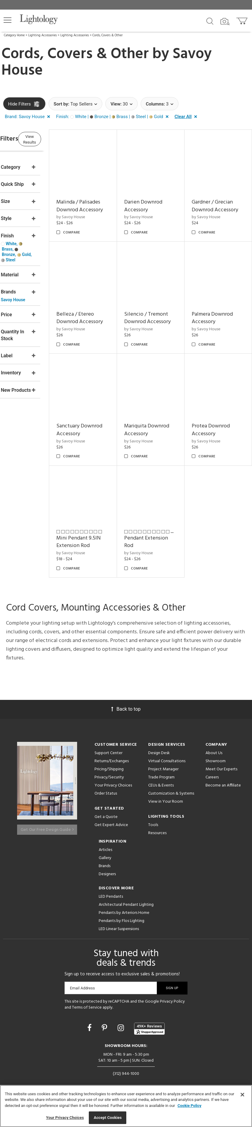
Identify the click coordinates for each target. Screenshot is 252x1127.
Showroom (216, 759)
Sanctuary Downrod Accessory (155, 420)
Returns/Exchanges (111, 759)
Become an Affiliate (223, 783)
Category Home (14, 35)
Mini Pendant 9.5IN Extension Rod (161, 536)
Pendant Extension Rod (218, 532)
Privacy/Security (109, 775)
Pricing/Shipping (109, 767)
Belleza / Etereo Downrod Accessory (162, 310)
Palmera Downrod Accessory (106, 416)
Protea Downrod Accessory (105, 526)
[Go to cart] (242, 20)
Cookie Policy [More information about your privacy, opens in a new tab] (190, 1105)
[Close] (242, 1094)
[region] (126, 1106)
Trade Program (161, 775)
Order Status (105, 791)
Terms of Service (87, 1005)
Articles (105, 847)
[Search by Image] (225, 21)
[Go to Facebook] (90, 1025)
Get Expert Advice (111, 823)
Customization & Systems (171, 791)
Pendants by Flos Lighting (121, 918)
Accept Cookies (108, 1117)
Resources (157, 831)
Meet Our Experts (221, 767)
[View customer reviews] (149, 1027)
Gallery (105, 855)
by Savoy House (100, 223)
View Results (52, 139)
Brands (104, 864)
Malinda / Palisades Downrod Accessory (97, 204)
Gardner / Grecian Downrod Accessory (221, 200)
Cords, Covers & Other (107, 35)
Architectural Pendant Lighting (126, 902)
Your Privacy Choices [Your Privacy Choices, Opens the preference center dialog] (65, 1117)
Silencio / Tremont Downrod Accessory (222, 310)
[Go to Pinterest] (105, 1025)
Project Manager (163, 767)
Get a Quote (106, 815)
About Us (214, 751)
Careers (212, 775)
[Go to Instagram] (121, 1025)
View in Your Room (165, 799)
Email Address (82, 986)
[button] (7, 20)
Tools (153, 823)
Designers (107, 872)
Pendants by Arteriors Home (124, 910)
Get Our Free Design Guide (47, 824)
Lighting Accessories (42, 35)
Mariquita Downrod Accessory (213, 420)
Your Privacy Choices (113, 784)
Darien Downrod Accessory (162, 196)
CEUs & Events (161, 783)
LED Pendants (111, 894)
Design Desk (159, 751)
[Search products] (209, 21)
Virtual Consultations (166, 759)
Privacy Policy (172, 999)
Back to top (125, 707)
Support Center (108, 751)
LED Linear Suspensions (119, 926)
